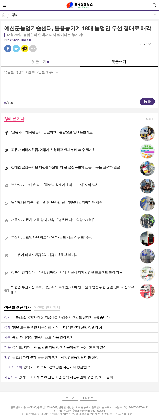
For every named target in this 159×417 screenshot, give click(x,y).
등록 (147, 102)
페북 (7, 48)
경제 (14, 15)
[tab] (17, 308)
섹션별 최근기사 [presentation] (17, 307)
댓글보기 (40, 62)
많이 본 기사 (14, 119)
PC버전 (88, 397)
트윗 (16, 48)
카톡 (24, 48)
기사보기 (146, 43)
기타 (33, 48)
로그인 (70, 397)
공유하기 (154, 15)
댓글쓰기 (118, 62)
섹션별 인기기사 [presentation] (47, 307)
